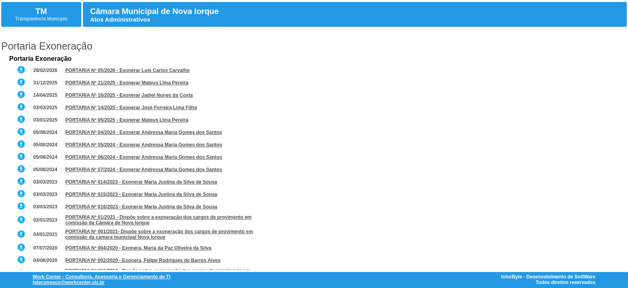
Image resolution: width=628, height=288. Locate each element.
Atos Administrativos (120, 19)
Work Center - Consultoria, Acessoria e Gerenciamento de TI (101, 277)
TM (41, 11)
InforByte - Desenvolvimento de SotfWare (548, 277)
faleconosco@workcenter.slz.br (68, 282)
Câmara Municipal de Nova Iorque (154, 11)
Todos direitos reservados (565, 282)
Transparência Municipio (41, 19)
